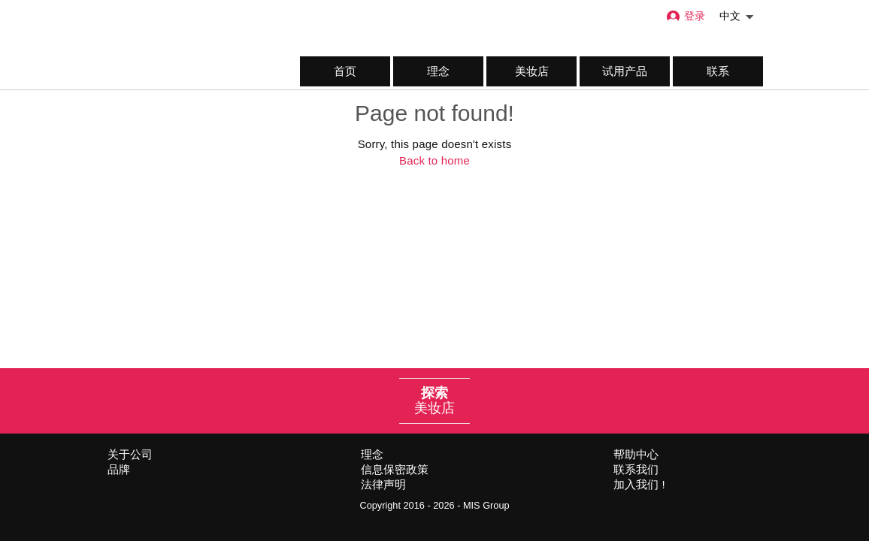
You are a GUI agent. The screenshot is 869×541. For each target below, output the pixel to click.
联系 (718, 71)
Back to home (434, 160)
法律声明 (383, 484)
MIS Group (486, 505)
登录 (685, 16)
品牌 (118, 469)
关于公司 (130, 454)
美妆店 (532, 71)
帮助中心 (636, 454)
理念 (438, 71)
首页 (345, 71)
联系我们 (636, 469)
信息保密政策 (394, 469)
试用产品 (624, 71)
